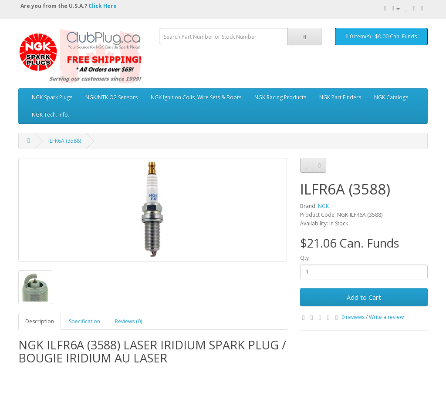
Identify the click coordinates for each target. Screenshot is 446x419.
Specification (84, 321)
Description (39, 321)
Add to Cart (364, 297)
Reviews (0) (128, 321)
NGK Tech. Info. (50, 114)
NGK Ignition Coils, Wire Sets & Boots (196, 97)
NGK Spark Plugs (52, 97)
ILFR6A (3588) (64, 140)
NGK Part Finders (340, 97)
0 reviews (353, 317)
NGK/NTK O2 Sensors (111, 97)
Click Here (102, 6)
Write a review (386, 317)
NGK (323, 206)
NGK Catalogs (391, 97)
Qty (304, 257)
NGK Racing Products (280, 97)
